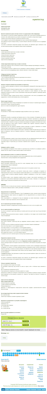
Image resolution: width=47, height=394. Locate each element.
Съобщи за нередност (31, 16)
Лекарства (30, 367)
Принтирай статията (6, 16)
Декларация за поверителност (9, 392)
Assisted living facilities (21, 368)
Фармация (40, 368)
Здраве (41, 367)
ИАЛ (8, 333)
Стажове (21, 375)
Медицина (40, 370)
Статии (39, 389)
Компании (33, 389)
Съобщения (21, 373)
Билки (31, 370)
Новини (22, 372)
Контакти (12, 389)
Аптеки (31, 368)
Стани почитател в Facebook (23, 9)
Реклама (17, 389)
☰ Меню (5, 12)
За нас (7, 389)
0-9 (13, 355)
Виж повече (41, 386)
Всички (16, 355)
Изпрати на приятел (19, 16)
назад (4, 337)
